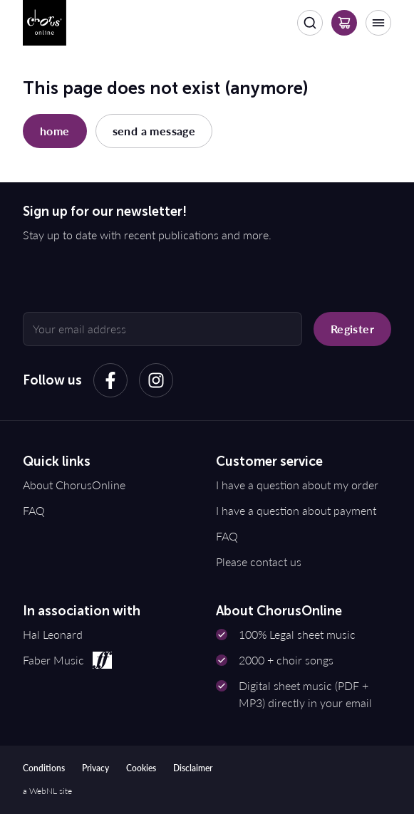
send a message (154, 130)
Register (352, 328)
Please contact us (258, 561)
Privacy (95, 768)
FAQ (34, 510)
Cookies (141, 768)
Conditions (44, 768)
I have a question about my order (297, 484)
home (55, 130)
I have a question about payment (296, 510)
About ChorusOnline (74, 484)
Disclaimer (192, 768)
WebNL (43, 791)
